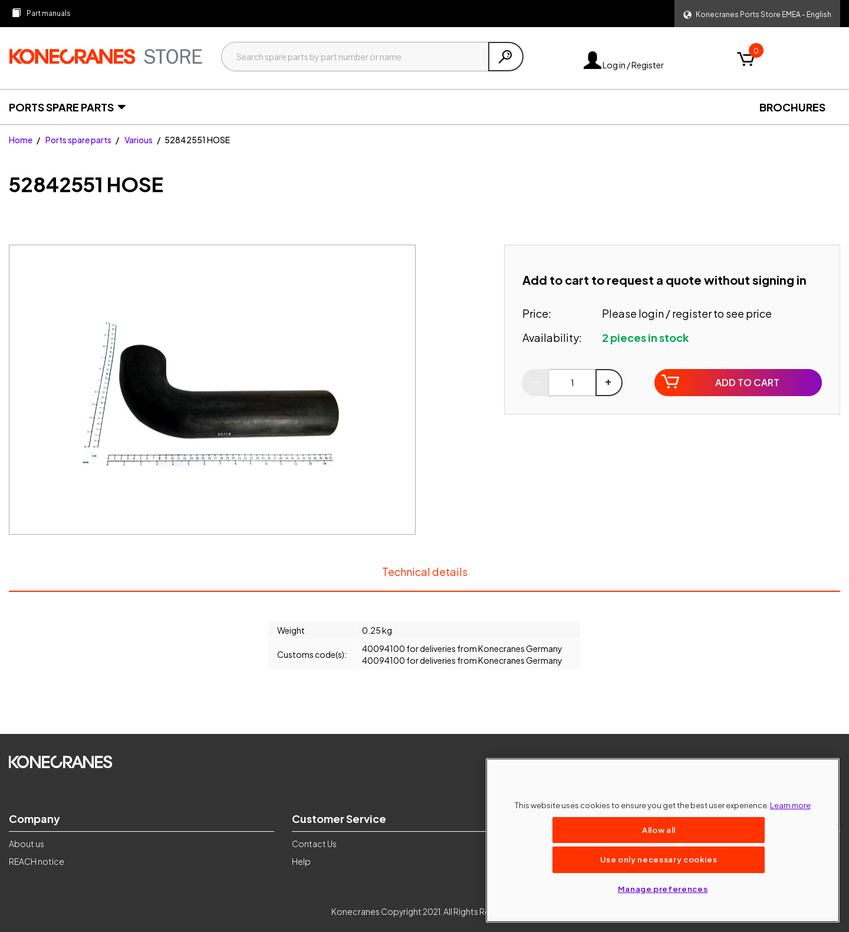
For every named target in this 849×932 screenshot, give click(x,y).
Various (138, 139)
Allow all (659, 830)
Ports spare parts (78, 139)
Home (20, 139)
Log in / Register (624, 65)
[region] (663, 840)
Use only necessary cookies (658, 859)
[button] (757, 13)
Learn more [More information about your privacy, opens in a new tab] (790, 805)
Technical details (424, 577)
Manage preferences (663, 889)
